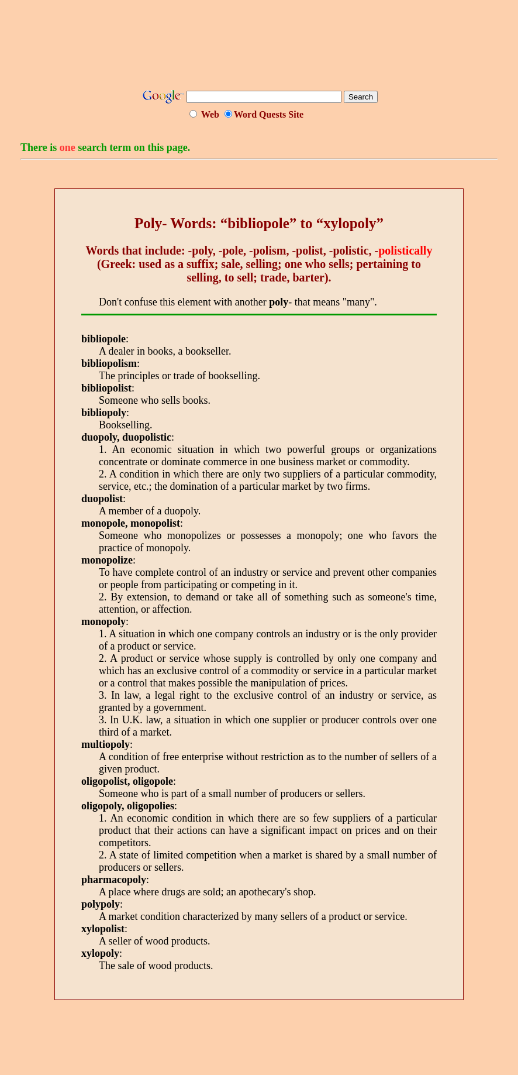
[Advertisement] (259, 48)
